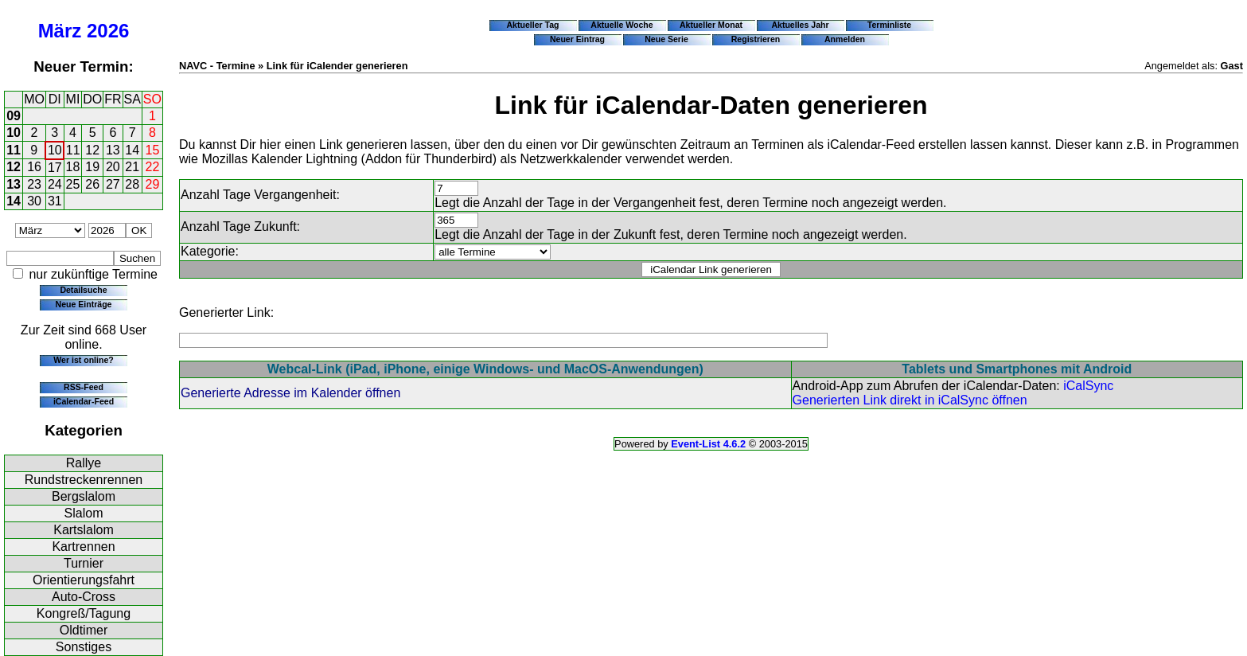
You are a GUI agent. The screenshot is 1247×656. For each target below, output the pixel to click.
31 (55, 201)
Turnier (83, 563)
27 (113, 184)
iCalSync (1088, 385)
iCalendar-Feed (83, 401)
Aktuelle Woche (621, 24)
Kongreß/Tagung (84, 613)
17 (55, 167)
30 (34, 201)
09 (13, 116)
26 (92, 184)
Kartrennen (83, 546)
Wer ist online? (83, 360)
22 (153, 167)
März (60, 30)
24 (55, 184)
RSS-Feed (83, 387)
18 (73, 167)
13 (113, 150)
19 (92, 167)
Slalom (83, 513)
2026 (108, 30)
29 (153, 184)
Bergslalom (83, 496)
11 (13, 150)
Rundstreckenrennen (84, 479)
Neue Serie (666, 39)
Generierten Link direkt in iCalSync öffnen (910, 400)
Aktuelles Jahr (799, 24)
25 (73, 184)
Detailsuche (83, 290)
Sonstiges (83, 647)
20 (113, 167)
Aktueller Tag (532, 24)
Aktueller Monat (711, 24)
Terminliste (889, 24)
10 (13, 132)
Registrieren (756, 39)
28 (132, 184)
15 (153, 150)
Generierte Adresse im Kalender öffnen (290, 393)
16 (34, 167)
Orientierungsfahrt (83, 580)
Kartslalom (83, 530)
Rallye (83, 463)
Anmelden (844, 39)
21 (132, 167)
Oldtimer (83, 630)
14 (132, 150)
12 (92, 150)
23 (34, 184)
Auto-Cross (83, 596)
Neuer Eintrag (577, 39)
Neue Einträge (84, 304)
